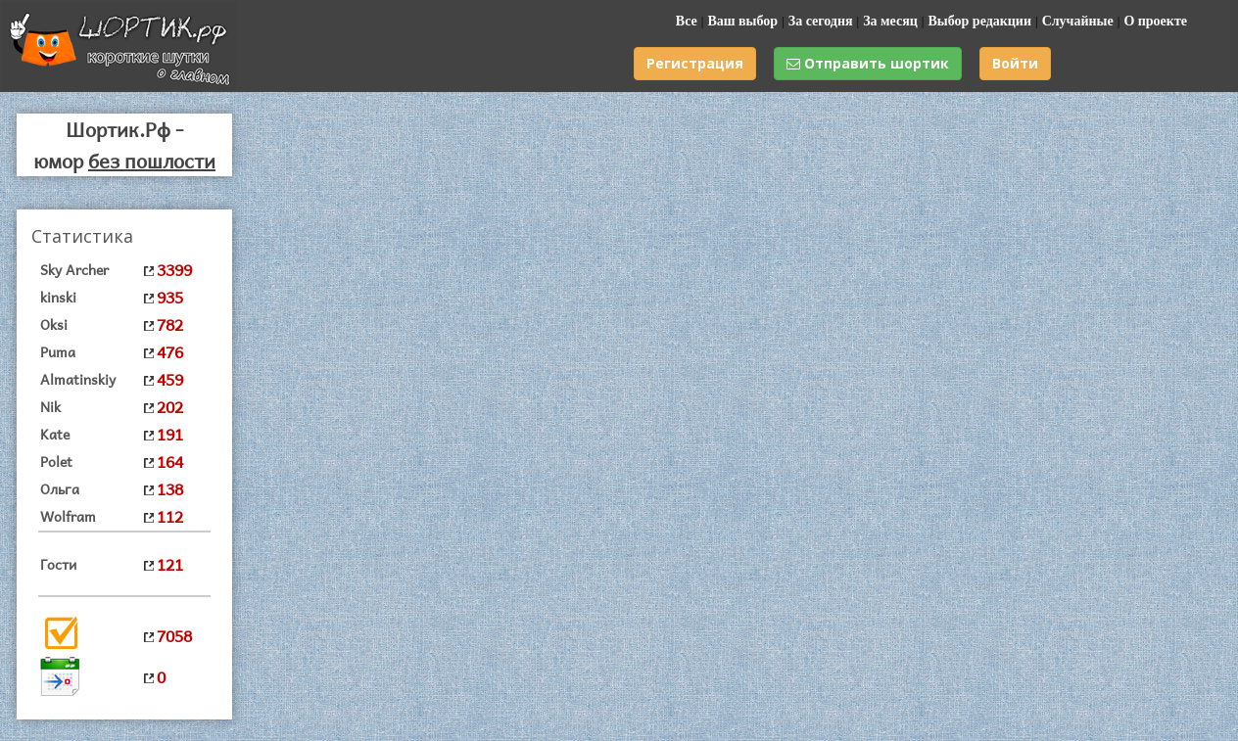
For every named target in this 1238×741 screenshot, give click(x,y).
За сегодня (820, 21)
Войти (1015, 63)
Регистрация (694, 63)
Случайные (1078, 21)
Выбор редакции (979, 21)
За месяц (890, 21)
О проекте (1155, 21)
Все (686, 21)
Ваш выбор (742, 21)
